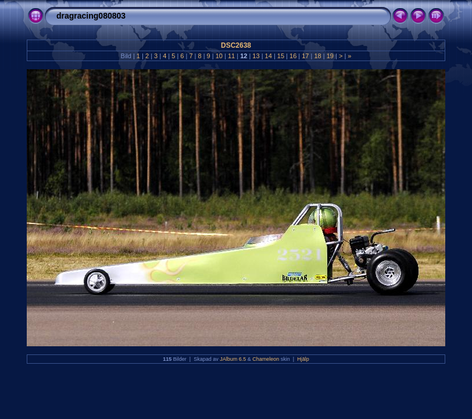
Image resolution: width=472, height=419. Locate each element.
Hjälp (303, 359)
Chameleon (265, 359)
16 (293, 55)
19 (330, 55)
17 (305, 55)
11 (231, 55)
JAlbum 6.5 (233, 359)
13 (256, 55)
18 (317, 55)
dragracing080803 (91, 15)
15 (281, 55)
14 (268, 55)
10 (219, 55)
